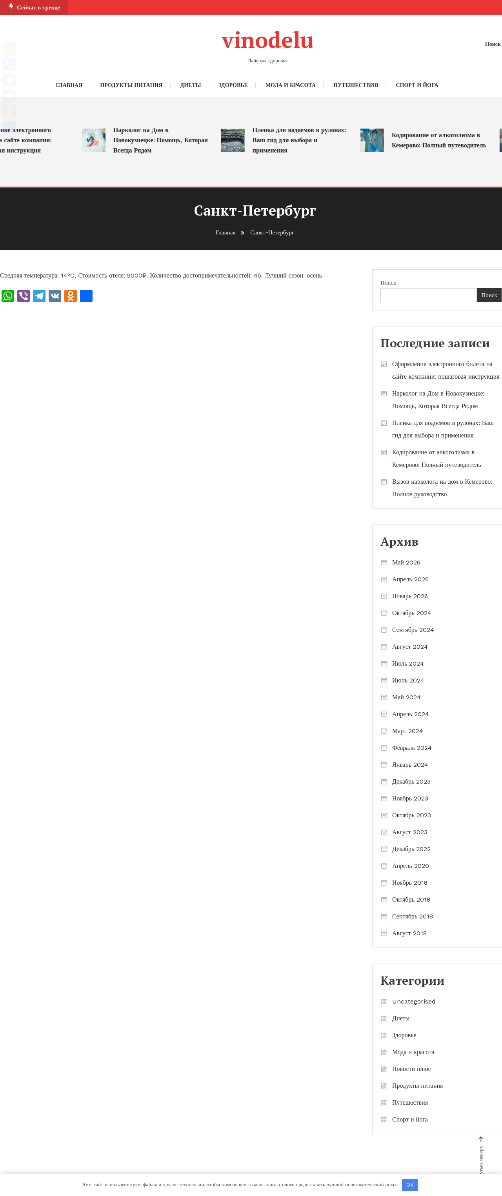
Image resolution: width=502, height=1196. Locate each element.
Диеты (190, 85)
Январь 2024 (410, 764)
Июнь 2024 (408, 680)
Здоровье (233, 85)
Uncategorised (414, 1001)
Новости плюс (411, 1069)
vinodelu (268, 39)
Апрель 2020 (410, 865)
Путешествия (355, 85)
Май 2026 (406, 562)
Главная (69, 85)
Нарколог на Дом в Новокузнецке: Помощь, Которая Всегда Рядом (164, 140)
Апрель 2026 (410, 579)
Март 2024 (407, 731)
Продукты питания (131, 85)
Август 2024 (410, 646)
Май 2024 (406, 697)
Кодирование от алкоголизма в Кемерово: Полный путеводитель (442, 140)
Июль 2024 (408, 663)
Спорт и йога (417, 85)
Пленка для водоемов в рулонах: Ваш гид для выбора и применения (302, 140)
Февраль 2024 (412, 747)
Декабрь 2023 (411, 781)
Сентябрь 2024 (413, 629)
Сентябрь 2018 (412, 916)
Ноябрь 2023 (410, 798)
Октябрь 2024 (411, 613)
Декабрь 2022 (411, 849)
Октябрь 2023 (411, 815)
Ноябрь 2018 (409, 882)
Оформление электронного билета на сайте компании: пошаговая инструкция (446, 370)
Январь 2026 (410, 596)
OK (410, 1185)
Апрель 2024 (410, 714)
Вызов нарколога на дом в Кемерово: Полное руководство (442, 488)
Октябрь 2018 (411, 899)
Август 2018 (409, 933)
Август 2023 (409, 832)
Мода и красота (291, 85)
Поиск (388, 282)
